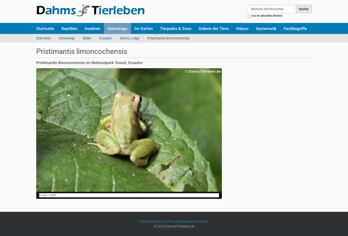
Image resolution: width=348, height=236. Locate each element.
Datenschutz (165, 221)
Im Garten (144, 28)
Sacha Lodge (129, 38)
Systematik (266, 28)
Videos (242, 28)
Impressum (185, 221)
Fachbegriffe (295, 28)
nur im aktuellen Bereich (267, 15)
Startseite (45, 28)
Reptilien (69, 28)
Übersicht (147, 221)
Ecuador (105, 38)
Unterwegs (117, 28)
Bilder (87, 38)
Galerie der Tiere (214, 28)
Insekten (92, 28)
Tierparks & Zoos (175, 28)
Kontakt (202, 221)
